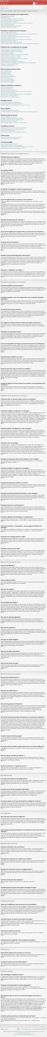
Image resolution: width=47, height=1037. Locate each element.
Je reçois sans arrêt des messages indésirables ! (11, 103)
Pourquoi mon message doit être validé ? (10, 64)
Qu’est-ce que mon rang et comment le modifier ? (12, 42)
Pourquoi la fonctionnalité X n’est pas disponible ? (12, 145)
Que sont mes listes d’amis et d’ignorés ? (10, 110)
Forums (6, 3)
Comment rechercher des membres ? (9, 121)
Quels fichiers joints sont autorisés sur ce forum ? (12, 137)
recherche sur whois (39, 1000)
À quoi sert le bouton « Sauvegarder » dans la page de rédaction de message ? (18, 62)
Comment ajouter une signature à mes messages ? (12, 51)
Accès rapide (1, 4)
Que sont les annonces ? (6, 77)
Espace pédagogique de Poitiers (8, 1031)
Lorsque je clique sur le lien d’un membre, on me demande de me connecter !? (20, 43)
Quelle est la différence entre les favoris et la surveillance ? (14, 127)
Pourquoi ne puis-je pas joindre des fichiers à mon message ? (14, 58)
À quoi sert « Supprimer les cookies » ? (9, 27)
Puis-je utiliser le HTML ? (6, 72)
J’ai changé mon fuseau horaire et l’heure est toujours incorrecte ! (15, 36)
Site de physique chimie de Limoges (23, 1032)
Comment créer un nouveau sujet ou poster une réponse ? (14, 48)
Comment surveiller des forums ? (8, 130)
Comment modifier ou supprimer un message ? (11, 50)
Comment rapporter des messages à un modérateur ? (13, 61)
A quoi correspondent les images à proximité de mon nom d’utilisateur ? (16, 39)
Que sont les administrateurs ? (7, 87)
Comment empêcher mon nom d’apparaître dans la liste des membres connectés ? (19, 34)
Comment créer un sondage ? (7, 53)
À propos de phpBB (31, 979)
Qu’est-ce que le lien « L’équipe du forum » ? (11, 97)
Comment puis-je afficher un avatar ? (9, 40)
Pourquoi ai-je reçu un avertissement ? (9, 60)
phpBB (32, 337)
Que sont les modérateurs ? (7, 88)
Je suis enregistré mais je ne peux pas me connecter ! (13, 20)
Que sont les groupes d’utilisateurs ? (9, 90)
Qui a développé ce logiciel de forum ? (9, 144)
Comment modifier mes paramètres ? (9, 32)
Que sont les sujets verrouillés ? (8, 80)
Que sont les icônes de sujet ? (7, 82)
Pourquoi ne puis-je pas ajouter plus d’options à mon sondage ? (15, 54)
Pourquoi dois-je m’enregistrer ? (8, 16)
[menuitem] (34, 3)
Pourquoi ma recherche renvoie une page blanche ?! (12, 119)
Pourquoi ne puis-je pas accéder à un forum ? (11, 57)
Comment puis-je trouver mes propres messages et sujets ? (14, 122)
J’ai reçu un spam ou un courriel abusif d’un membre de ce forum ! (15, 105)
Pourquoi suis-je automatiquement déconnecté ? (11, 25)
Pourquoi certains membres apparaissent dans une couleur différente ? (16, 94)
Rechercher (3, 5)
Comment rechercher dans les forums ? (9, 117)
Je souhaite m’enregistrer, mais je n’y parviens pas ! (12, 18)
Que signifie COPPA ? (6, 17)
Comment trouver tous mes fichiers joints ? (10, 138)
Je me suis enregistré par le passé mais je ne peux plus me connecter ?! (17, 23)
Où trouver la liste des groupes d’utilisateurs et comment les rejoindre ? (16, 91)
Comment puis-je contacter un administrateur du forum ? (13, 148)
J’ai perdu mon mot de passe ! (7, 24)
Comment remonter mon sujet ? (8, 65)
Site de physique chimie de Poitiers (37, 1031)
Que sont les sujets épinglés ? (7, 79)
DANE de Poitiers (18, 1031)
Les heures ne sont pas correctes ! (8, 35)
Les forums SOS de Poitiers (26, 1031)
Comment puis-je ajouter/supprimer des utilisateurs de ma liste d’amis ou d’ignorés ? (19, 111)
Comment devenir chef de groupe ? (8, 92)
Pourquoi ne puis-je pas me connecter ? (9, 21)
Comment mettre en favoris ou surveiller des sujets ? (12, 129)
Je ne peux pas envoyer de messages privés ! (11, 102)
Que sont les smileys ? (6, 73)
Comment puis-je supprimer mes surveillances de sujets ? (13, 132)
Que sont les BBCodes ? (6, 70)
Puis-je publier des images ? (7, 75)
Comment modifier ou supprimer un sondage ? (11, 55)
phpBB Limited (36, 976)
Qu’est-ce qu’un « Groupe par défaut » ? (10, 95)
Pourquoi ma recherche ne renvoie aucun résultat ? (12, 118)
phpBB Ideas (27, 988)
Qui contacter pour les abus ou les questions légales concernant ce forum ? (17, 146)
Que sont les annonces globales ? (8, 76)
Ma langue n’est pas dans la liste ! (8, 38)
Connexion (10, 5)
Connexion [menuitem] (46, 4)
